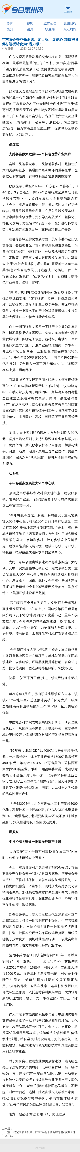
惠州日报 (70, 23)
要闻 (10, 23)
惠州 (10, 29)
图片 (30, 29)
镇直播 (50, 29)
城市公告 (49, 23)
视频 (30, 23)
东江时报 (70, 29)
